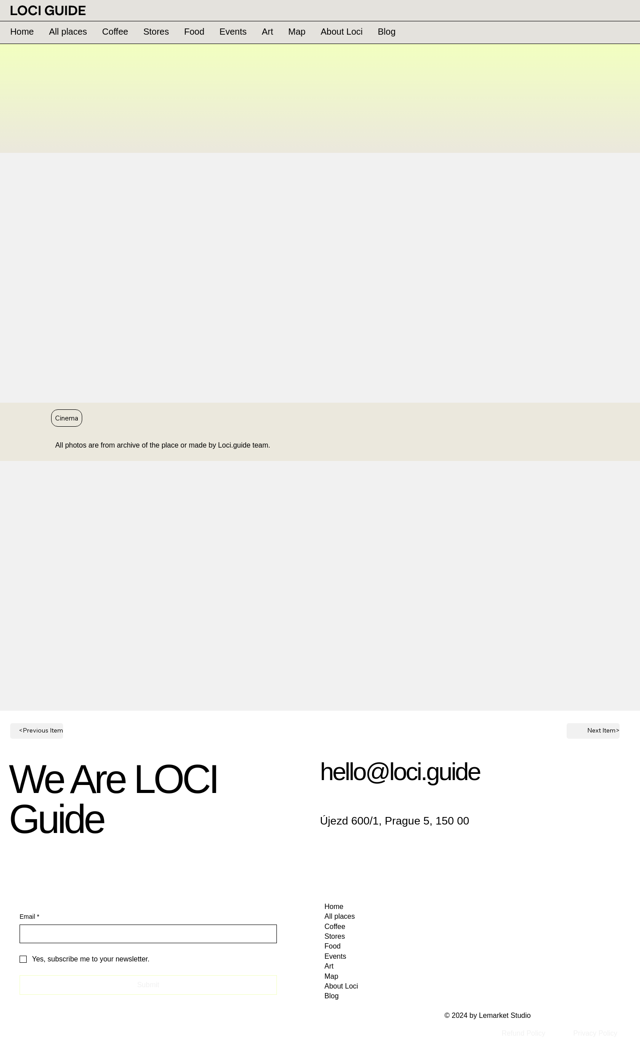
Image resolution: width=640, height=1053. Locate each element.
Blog (331, 996)
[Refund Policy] (524, 1034)
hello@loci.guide (400, 771)
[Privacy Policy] (595, 1034)
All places (339, 916)
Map (331, 976)
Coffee (334, 926)
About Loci (341, 986)
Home (334, 906)
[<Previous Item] (36, 731)
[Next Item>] (593, 731)
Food (332, 946)
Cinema (66, 417)
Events (335, 956)
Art (328, 966)
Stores (334, 936)
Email (29, 917)
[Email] (145, 934)
